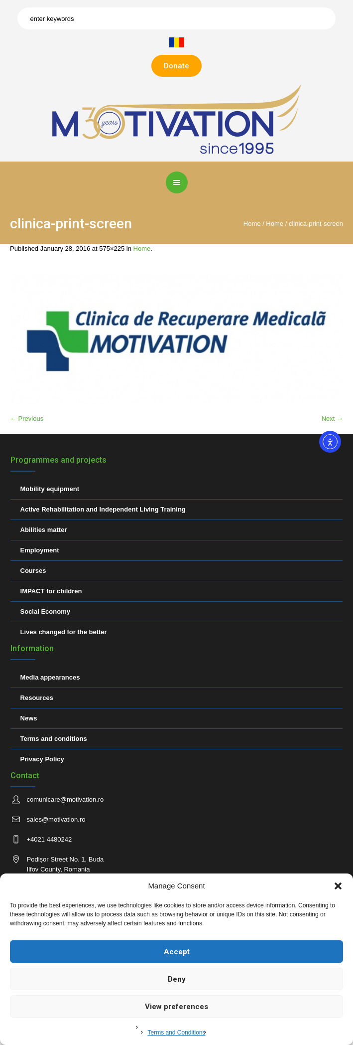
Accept (177, 951)
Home (252, 223)
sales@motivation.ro (56, 819)
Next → (332, 418)
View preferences (176, 1006)
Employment (39, 550)
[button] (338, 886)
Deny (177, 979)
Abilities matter (43, 529)
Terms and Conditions (176, 1032)
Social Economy (45, 611)
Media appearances (50, 677)
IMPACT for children (51, 591)
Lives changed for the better (63, 632)
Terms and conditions (53, 738)
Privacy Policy (42, 759)
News (28, 718)
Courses (33, 570)
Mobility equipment (49, 489)
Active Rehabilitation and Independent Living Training (103, 509)
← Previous (26, 418)
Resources (36, 697)
